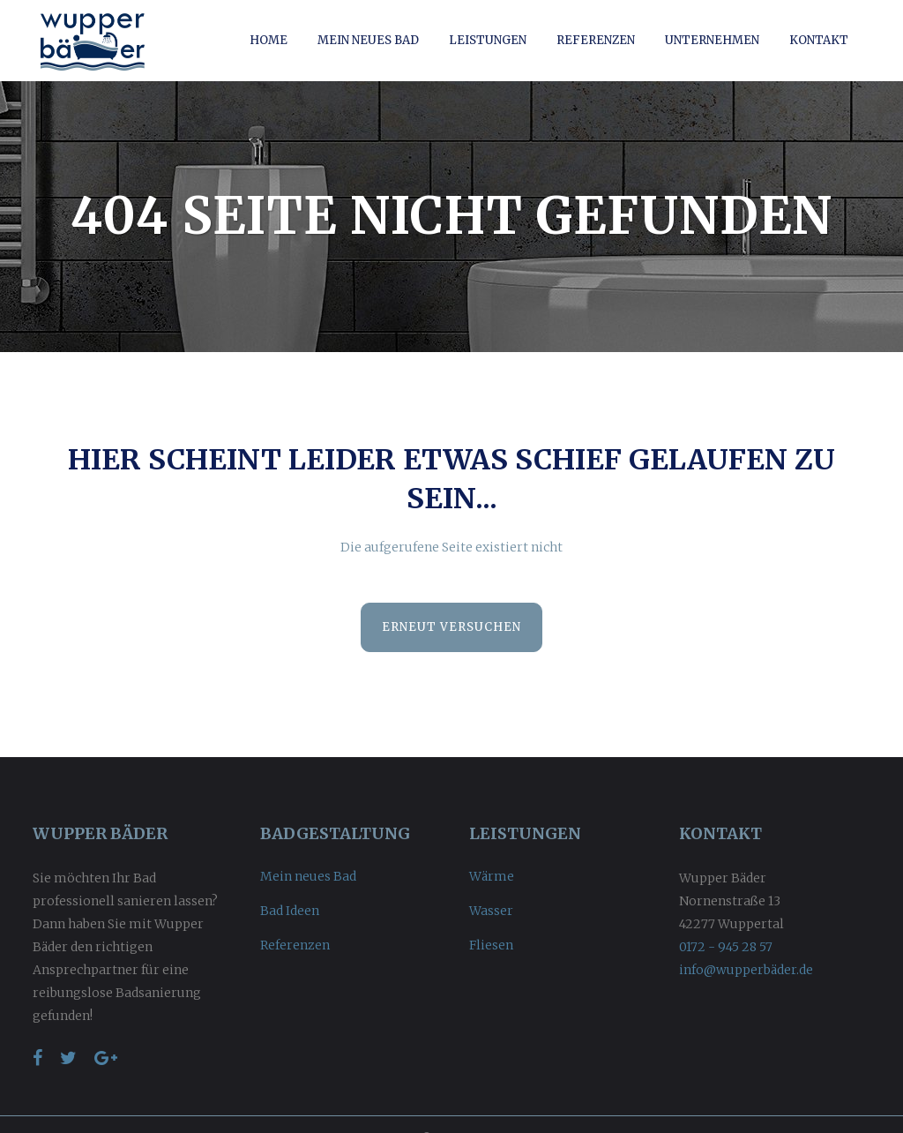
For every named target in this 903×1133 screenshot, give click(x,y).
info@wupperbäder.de (746, 970)
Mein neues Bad (308, 876)
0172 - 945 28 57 (725, 947)
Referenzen (295, 945)
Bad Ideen (289, 911)
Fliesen (491, 945)
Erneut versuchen (451, 626)
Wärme (491, 876)
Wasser (491, 911)
